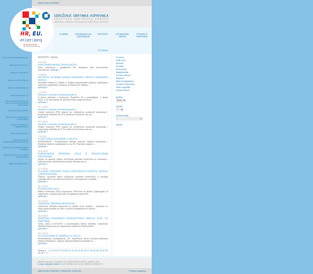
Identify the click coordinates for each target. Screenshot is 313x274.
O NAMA (63, 34)
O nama (120, 57)
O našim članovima (125, 84)
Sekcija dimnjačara (18, 164)
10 (66, 250)
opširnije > (55, 70)
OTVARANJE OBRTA (122, 35)
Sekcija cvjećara (19, 133)
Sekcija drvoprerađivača (15, 58)
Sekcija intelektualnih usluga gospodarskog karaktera (16, 103)
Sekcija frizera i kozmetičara (20, 126)
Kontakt (119, 66)
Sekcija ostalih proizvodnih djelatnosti (15, 141)
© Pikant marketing (137, 271)
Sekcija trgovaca (19, 73)
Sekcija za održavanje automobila (17, 118)
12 (72, 250)
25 (42, 253)
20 (97, 250)
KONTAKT (54, 3)
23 (106, 250)
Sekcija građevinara (17, 88)
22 (103, 250)
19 (94, 250)
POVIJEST (102, 34)
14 (79, 250)
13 (75, 250)
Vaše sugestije (123, 87)
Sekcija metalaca (19, 96)
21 (100, 250)
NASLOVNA (43, 3)
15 (82, 250)
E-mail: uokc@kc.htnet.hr (49, 264)
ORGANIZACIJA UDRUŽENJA (83, 35)
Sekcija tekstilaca (19, 65)
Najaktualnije (122, 72)
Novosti (119, 63)
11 (69, 250)
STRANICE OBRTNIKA (142, 35)
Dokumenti (121, 69)
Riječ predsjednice (125, 81)
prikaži (119, 124)
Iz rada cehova (123, 75)
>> (47, 253)
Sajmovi (120, 78)
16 (85, 250)
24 (39, 253)
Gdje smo (120, 60)
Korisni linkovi (122, 90)
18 (91, 250)
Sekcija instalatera (18, 111)
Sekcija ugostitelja (18, 80)
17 (88, 250)
